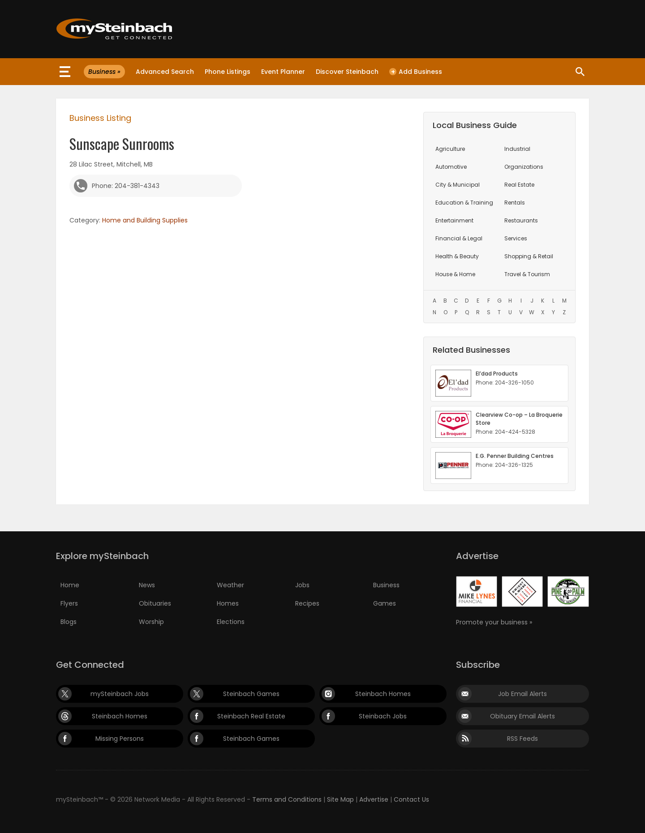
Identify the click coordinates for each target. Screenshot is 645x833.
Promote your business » (494, 622)
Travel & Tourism (527, 274)
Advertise (373, 799)
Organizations (523, 167)
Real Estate (519, 184)
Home (69, 585)
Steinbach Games (251, 693)
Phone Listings (227, 71)
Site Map (340, 799)
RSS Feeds (522, 738)
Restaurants (521, 220)
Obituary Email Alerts (522, 716)
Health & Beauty (457, 256)
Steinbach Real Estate (251, 716)
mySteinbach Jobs (119, 693)
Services (515, 238)
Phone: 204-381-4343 (125, 185)
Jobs (302, 585)
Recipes (307, 603)
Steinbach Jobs (383, 716)
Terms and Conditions (287, 799)
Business (386, 585)
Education (464, 202)
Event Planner (283, 71)
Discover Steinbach (347, 71)
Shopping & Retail (528, 256)
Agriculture (450, 149)
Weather (230, 585)
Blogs (68, 621)
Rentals (514, 202)
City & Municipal (457, 184)
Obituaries (155, 603)
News (147, 585)
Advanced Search (165, 71)
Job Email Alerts (522, 693)
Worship (151, 621)
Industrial (517, 149)
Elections (231, 621)
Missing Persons (119, 738)
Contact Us (411, 799)
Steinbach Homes (383, 693)
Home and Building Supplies (145, 220)
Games (384, 603)
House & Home (455, 274)
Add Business (415, 71)
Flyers (69, 603)
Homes (228, 603)
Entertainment (454, 220)
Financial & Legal (458, 238)
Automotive (451, 167)
